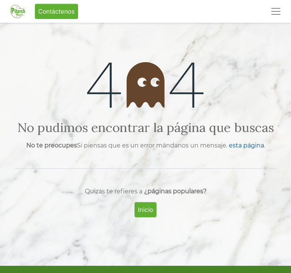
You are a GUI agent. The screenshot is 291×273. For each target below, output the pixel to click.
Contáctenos (56, 11)
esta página (246, 145)
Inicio (145, 209)
